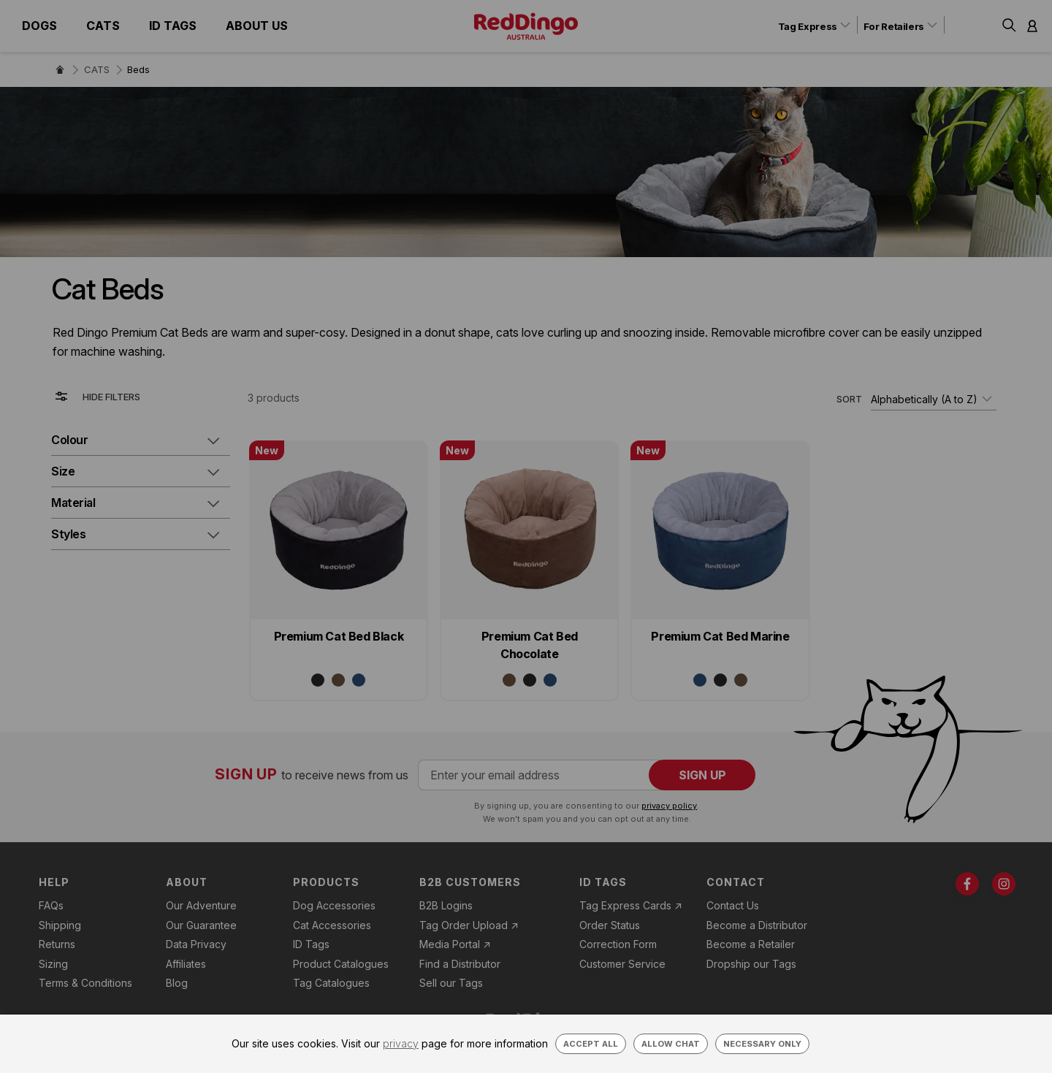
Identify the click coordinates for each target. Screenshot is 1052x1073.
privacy (401, 1043)
